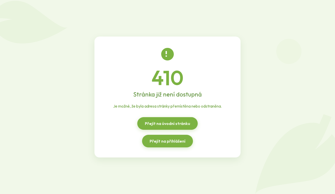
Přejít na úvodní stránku (167, 123)
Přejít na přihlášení (167, 141)
